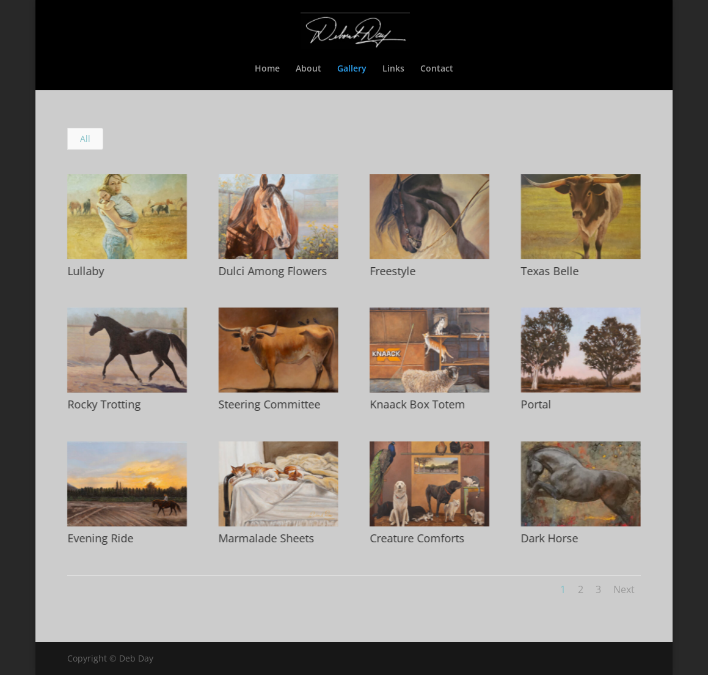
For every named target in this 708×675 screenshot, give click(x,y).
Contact (436, 69)
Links (393, 69)
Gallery (352, 69)
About (308, 69)
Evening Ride (100, 538)
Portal (535, 404)
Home (267, 69)
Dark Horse (549, 538)
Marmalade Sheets (266, 538)
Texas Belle (549, 271)
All (85, 138)
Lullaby (85, 271)
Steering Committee (269, 404)
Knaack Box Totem (416, 404)
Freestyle (392, 271)
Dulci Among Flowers (272, 271)
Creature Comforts (416, 538)
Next (624, 589)
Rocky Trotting (103, 404)
